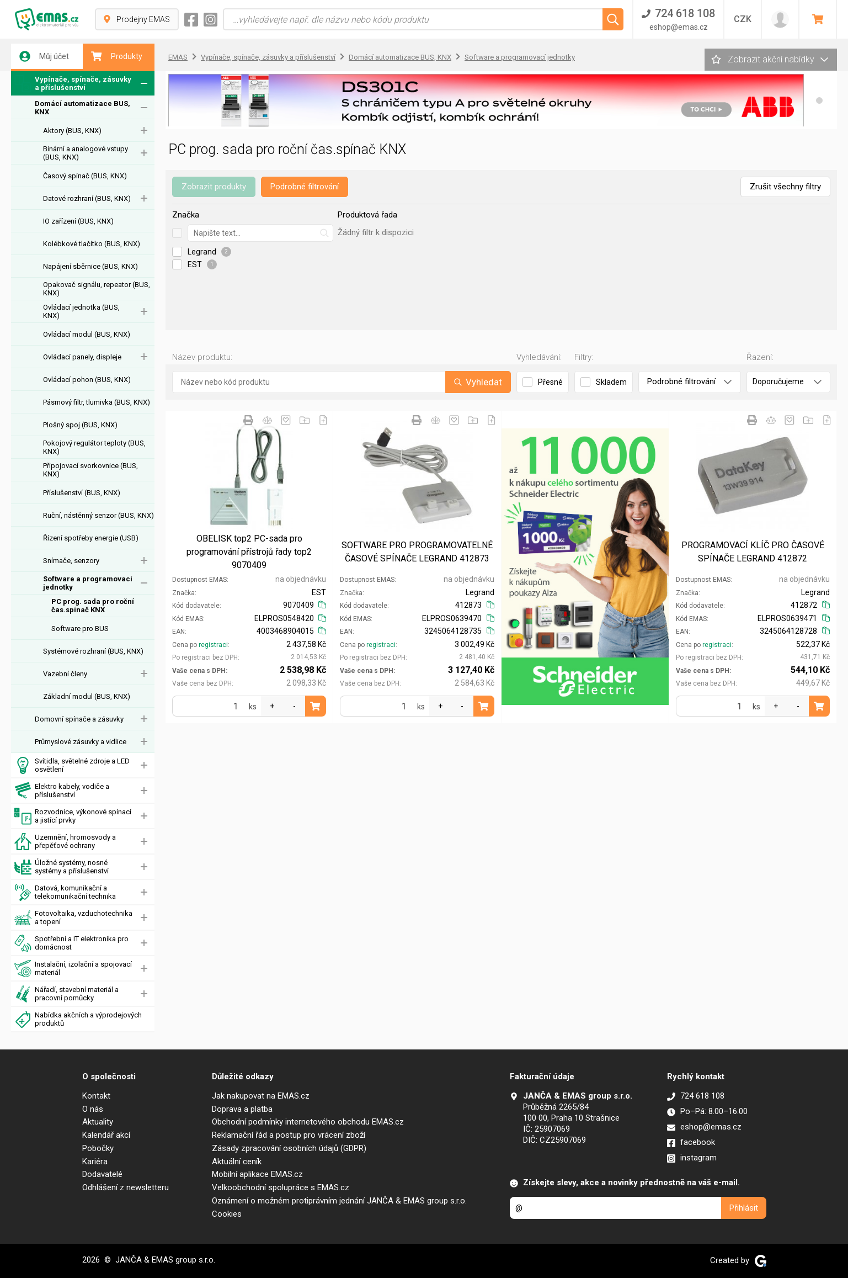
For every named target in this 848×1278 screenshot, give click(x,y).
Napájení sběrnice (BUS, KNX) (90, 266)
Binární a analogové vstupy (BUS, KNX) (85, 153)
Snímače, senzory (71, 560)
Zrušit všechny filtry (785, 187)
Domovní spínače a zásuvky (79, 719)
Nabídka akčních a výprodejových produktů (78, 1019)
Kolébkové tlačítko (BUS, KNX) (91, 244)
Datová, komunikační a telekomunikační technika (65, 892)
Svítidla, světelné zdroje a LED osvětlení (72, 765)
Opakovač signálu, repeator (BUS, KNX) (96, 288)
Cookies (227, 1214)
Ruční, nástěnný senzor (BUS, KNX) (98, 515)
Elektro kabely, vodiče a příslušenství (61, 790)
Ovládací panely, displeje (82, 357)
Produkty (116, 56)
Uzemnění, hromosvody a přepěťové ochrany (65, 841)
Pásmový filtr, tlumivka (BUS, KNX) (96, 402)
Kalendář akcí (106, 1135)
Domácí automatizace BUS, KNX (82, 107)
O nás (92, 1109)
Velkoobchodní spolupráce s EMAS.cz (280, 1187)
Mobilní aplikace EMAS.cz (257, 1174)
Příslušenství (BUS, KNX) (81, 493)
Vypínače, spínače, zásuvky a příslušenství (72, 83)
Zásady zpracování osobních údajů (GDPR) (289, 1148)
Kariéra (95, 1161)
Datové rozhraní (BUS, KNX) (87, 198)
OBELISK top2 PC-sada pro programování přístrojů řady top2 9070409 (249, 551)
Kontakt (96, 1096)
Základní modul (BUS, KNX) (86, 696)
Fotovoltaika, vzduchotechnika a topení (73, 917)
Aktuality (97, 1122)
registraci (213, 645)
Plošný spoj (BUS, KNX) (80, 425)
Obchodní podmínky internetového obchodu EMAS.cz (308, 1122)
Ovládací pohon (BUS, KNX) (87, 379)
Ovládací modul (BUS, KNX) (86, 334)
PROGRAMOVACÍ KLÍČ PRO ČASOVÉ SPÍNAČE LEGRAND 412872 (752, 552)
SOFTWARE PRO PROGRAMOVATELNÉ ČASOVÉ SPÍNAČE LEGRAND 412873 (417, 552)
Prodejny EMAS (137, 19)
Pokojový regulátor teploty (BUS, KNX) (94, 447)
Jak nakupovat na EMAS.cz (261, 1096)
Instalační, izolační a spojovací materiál (73, 968)
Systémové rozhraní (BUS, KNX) (93, 651)
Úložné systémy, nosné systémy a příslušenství (61, 867)
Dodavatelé (102, 1174)
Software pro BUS (80, 628)
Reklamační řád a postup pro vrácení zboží (288, 1135)
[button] (819, 100)
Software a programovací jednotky (87, 583)
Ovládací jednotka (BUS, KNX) (81, 311)
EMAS (178, 57)
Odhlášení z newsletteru (125, 1187)
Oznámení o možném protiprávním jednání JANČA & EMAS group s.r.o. (339, 1201)
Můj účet (44, 56)
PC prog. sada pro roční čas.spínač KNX (92, 605)
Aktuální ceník (237, 1161)
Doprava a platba (242, 1109)
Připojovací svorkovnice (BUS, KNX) (90, 470)
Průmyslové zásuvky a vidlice (80, 742)
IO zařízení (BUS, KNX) (78, 221)
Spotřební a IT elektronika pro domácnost (71, 943)
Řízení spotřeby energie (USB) (90, 538)
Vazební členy (65, 674)
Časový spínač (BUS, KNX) (85, 176)
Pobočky (98, 1148)
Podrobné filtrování (304, 187)
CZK (742, 19)
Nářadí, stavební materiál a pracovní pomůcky (66, 994)
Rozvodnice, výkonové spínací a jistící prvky (72, 816)
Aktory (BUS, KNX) (72, 130)
